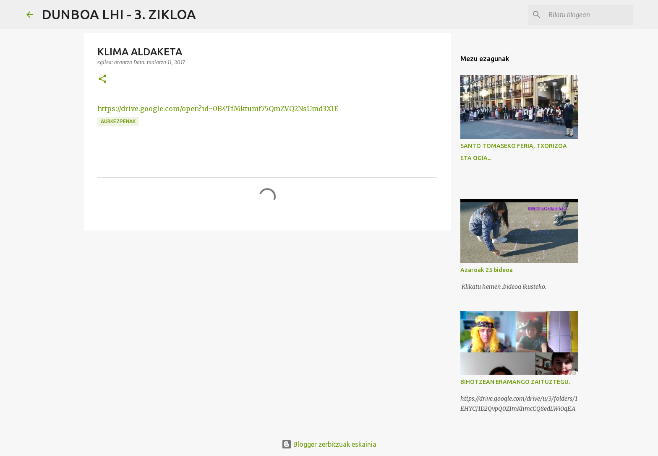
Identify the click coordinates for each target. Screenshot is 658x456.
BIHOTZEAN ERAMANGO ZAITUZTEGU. (515, 381)
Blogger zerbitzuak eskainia (329, 444)
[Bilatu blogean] (589, 15)
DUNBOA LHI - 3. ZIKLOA (119, 14)
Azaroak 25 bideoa (486, 270)
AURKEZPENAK (118, 121)
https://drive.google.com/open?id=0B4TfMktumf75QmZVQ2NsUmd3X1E (217, 108)
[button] (102, 79)
